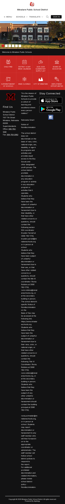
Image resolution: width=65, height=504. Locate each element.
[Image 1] (3, 46)
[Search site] (47, 17)
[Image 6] (20, 46)
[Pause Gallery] (61, 45)
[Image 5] (16, 46)
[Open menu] (7, 17)
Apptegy (37, 501)
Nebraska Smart (27, 120)
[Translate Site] (36, 17)
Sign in (56, 17)
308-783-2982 (12, 135)
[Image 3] (9, 46)
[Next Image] (60, 35)
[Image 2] (6, 46)
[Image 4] (13, 46)
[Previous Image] (5, 35)
